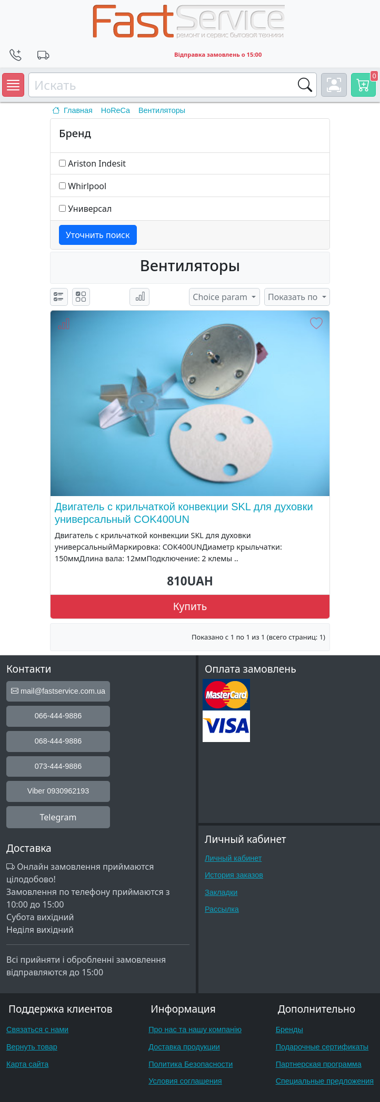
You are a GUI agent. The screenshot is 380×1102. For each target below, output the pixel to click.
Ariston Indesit (97, 163)
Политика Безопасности (190, 1064)
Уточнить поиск (98, 235)
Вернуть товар (31, 1047)
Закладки (221, 892)
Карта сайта (27, 1064)
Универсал (90, 208)
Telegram (57, 817)
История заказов (234, 875)
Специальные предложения (325, 1081)
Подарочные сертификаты (322, 1047)
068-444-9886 (58, 741)
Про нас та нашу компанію (195, 1029)
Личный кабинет (233, 858)
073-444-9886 (58, 766)
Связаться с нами (37, 1029)
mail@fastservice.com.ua (58, 691)
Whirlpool (87, 186)
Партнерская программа (319, 1064)
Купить (190, 606)
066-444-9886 (58, 716)
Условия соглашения (185, 1081)
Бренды (289, 1029)
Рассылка (222, 909)
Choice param (221, 297)
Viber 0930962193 (58, 791)
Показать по (294, 297)
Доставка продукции (184, 1047)
